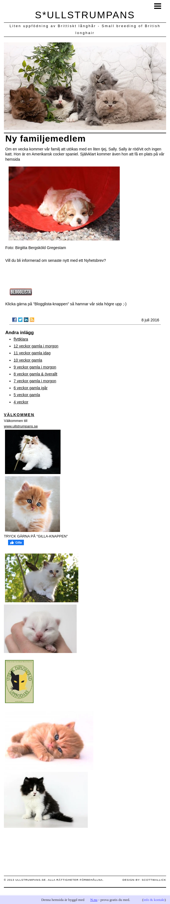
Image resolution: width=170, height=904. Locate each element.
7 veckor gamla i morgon (35, 381)
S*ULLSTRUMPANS (85, 14)
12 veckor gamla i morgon (36, 346)
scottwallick (154, 879)
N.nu (94, 900)
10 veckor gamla (28, 360)
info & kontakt (154, 900)
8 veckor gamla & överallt (35, 374)
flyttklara (21, 339)
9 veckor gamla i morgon (35, 367)
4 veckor (21, 402)
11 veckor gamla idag (32, 353)
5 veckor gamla (27, 395)
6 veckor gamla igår (31, 388)
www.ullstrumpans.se (21, 426)
